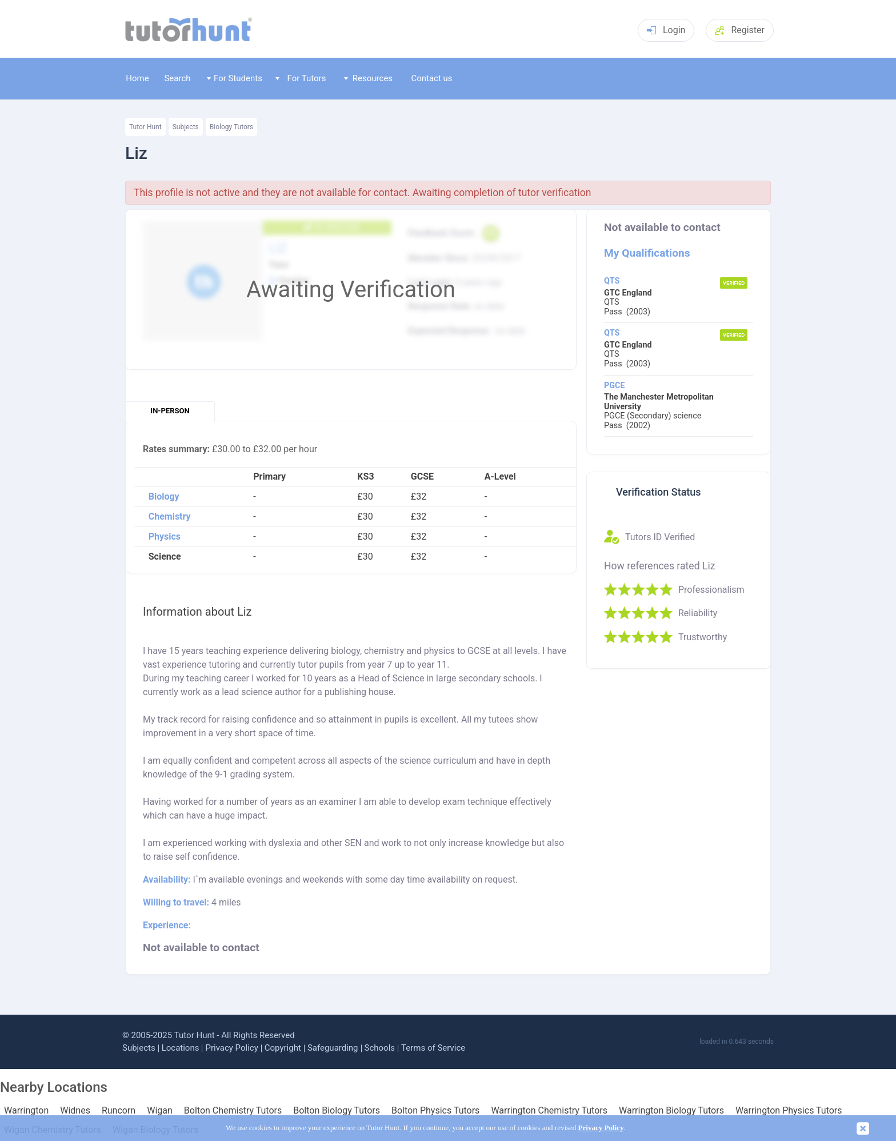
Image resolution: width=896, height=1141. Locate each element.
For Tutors (300, 78)
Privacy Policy (231, 1048)
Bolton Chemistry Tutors (233, 1111)
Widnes (75, 1111)
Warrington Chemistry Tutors (549, 1111)
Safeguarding (332, 1048)
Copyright (283, 1048)
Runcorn (118, 1111)
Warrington (26, 1111)
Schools (380, 1048)
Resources (368, 78)
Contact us (431, 78)
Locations (180, 1048)
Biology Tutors (231, 127)
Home (137, 78)
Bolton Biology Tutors (336, 1111)
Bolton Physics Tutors (435, 1111)
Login (666, 30)
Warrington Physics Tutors (788, 1111)
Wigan (160, 1111)
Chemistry (170, 517)
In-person (169, 410)
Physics (165, 537)
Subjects (186, 127)
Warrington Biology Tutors (671, 1111)
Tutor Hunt (145, 127)
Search (177, 78)
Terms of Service (433, 1048)
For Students (234, 78)
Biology (164, 497)
